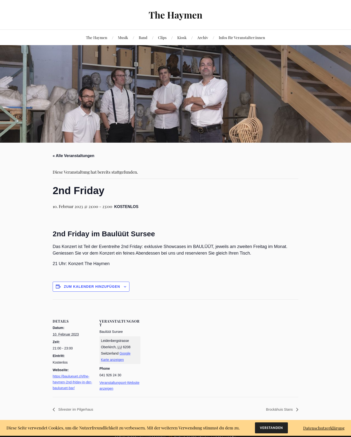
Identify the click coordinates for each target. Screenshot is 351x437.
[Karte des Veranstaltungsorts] (172, 333)
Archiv (202, 37)
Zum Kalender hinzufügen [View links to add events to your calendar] (92, 286)
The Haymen (175, 15)
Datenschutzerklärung (324, 428)
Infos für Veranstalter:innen (242, 37)
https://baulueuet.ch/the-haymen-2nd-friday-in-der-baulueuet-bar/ (72, 382)
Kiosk (181, 37)
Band (143, 37)
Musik (123, 37)
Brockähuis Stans (278, 410)
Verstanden (271, 428)
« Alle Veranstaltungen (73, 156)
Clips (162, 37)
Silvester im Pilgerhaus (77, 410)
